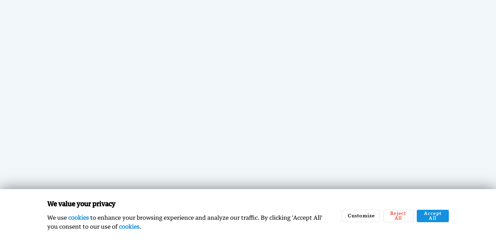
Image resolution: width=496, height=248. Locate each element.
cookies (78, 217)
